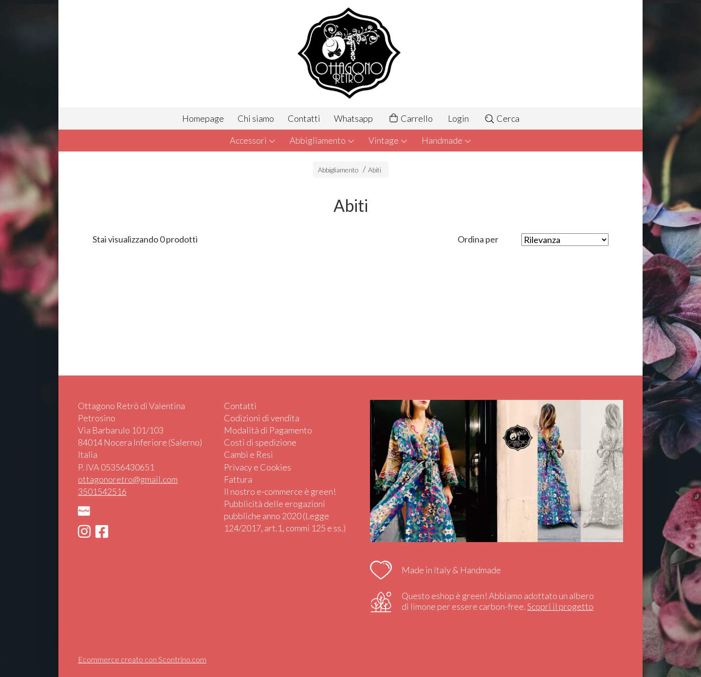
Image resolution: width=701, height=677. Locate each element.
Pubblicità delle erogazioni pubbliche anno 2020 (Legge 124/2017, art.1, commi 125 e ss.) (285, 515)
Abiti (374, 170)
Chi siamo (256, 118)
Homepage (203, 118)
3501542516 (102, 491)
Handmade (447, 140)
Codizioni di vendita (261, 418)
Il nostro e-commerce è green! (280, 491)
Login (458, 118)
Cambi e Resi (248, 454)
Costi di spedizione (260, 442)
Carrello (410, 119)
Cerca (501, 118)
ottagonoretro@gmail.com (128, 479)
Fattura (238, 479)
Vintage (388, 140)
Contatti (304, 118)
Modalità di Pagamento (268, 430)
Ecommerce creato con (142, 659)
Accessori (253, 140)
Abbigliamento (322, 140)
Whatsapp (353, 118)
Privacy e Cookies (257, 467)
